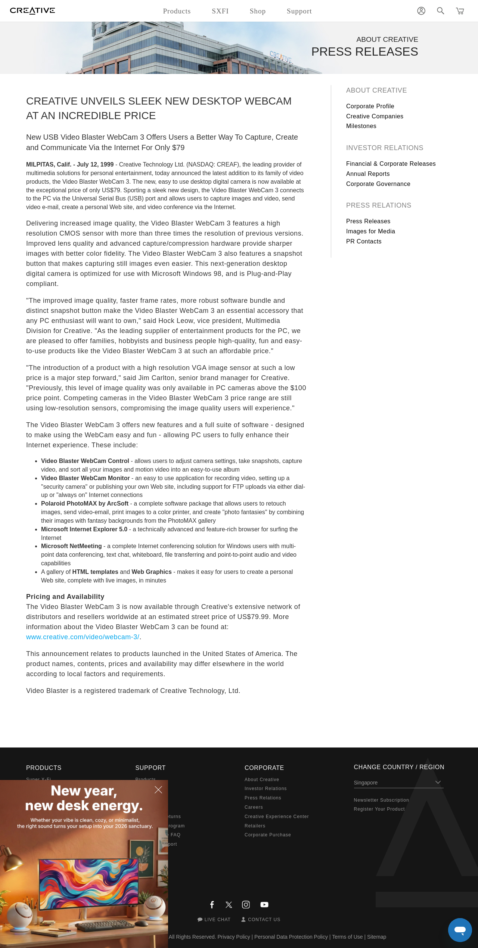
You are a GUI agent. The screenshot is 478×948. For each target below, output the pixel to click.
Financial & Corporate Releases (391, 164)
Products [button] (177, 11)
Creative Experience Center (277, 816)
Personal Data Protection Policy (291, 937)
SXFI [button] (220, 11)
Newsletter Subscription (381, 800)
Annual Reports (368, 174)
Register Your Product (379, 809)
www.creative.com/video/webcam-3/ (82, 637)
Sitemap (376, 937)
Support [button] (299, 11)
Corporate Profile (370, 106)
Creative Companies (375, 116)
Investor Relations (384, 148)
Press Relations (379, 205)
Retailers (255, 826)
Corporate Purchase (268, 834)
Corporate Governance (378, 184)
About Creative (376, 90)
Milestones (361, 126)
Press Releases (368, 221)
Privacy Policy (234, 937)
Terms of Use (347, 937)
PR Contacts (364, 241)
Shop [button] (258, 11)
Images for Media (370, 231)
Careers (254, 807)
